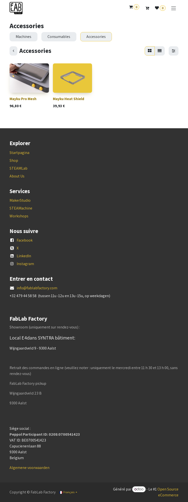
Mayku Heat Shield (68, 98)
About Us (17, 176)
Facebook (25, 240)
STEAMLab (18, 168)
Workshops (19, 216)
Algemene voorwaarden (29, 467)
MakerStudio (20, 200)
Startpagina (19, 152)
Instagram (25, 263)
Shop (14, 160)
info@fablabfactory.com (37, 288)
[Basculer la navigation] (173, 8)
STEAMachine (21, 208)
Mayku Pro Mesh (23, 98)
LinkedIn (24, 255)
